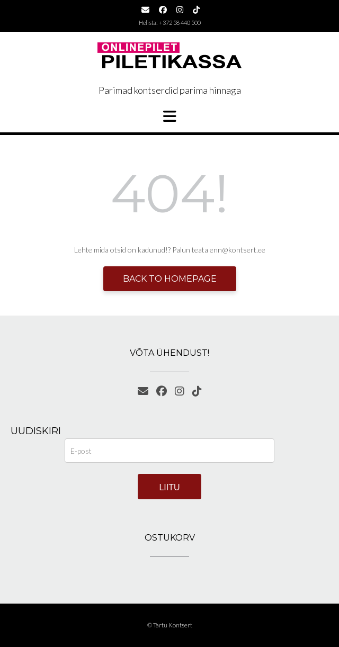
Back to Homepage (170, 279)
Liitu (169, 487)
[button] (169, 116)
